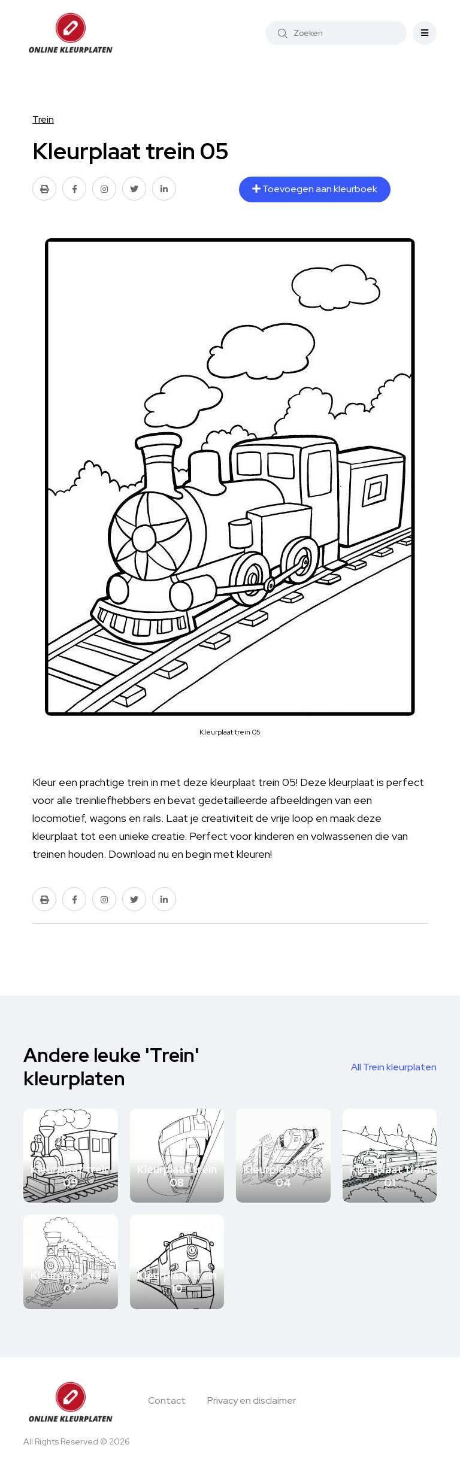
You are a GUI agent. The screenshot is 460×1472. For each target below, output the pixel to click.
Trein (43, 119)
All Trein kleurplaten (394, 1067)
